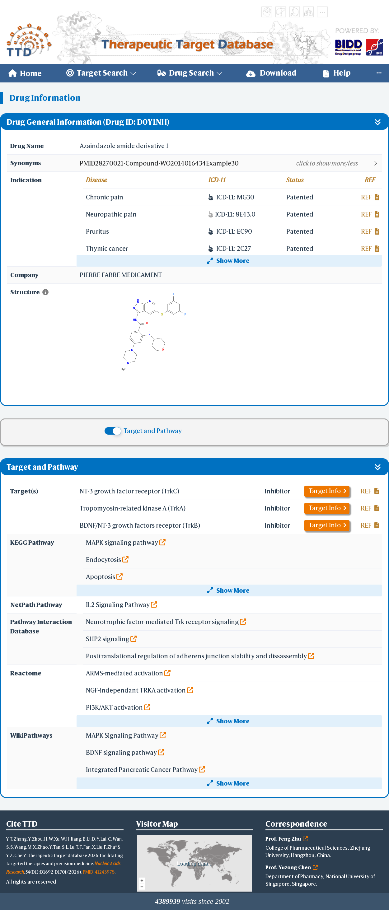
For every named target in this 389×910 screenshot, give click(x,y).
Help (337, 72)
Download (271, 72)
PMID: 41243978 (99, 872)
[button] (230, 163)
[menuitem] (25, 73)
